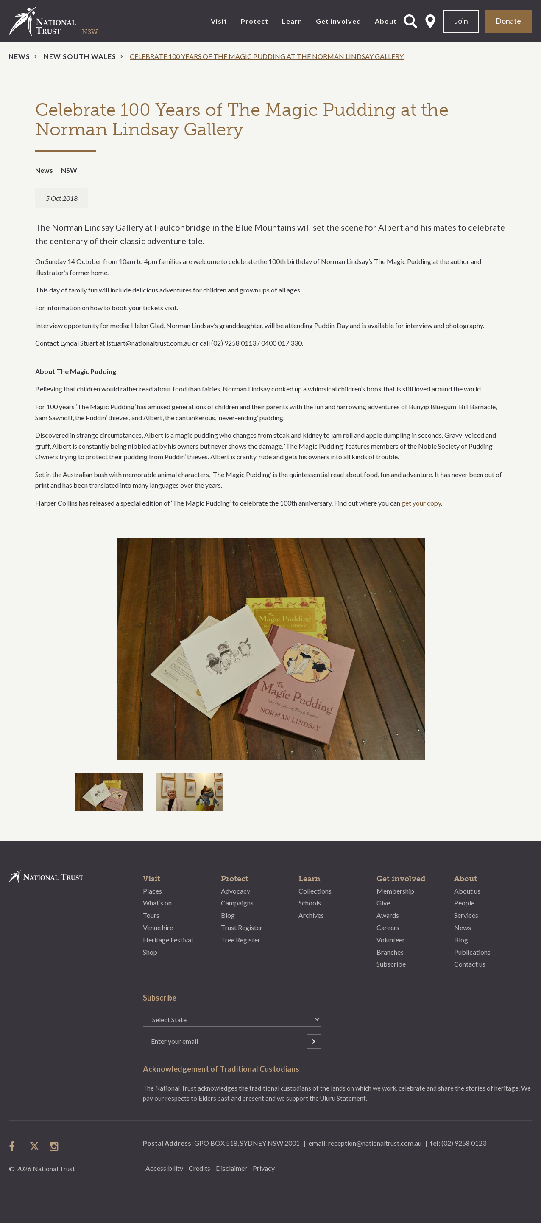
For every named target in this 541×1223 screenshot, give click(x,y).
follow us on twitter (34, 1146)
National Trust (60, 21)
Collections (315, 891)
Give (383, 903)
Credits (199, 1168)
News (19, 56)
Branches (390, 952)
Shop (150, 952)
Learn (292, 21)
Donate (508, 20)
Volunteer (390, 940)
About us (467, 891)
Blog (228, 915)
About (386, 21)
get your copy (421, 503)
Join (461, 20)
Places (152, 891)
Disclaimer (231, 1168)
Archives (311, 915)
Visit (219, 21)
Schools (309, 903)
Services (466, 915)
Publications (472, 952)
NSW (69, 170)
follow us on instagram (55, 1146)
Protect (254, 21)
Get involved (338, 21)
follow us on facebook (14, 1146)
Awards (387, 915)
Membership (395, 891)
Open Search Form (410, 21)
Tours (151, 915)
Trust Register (241, 927)
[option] (270, 649)
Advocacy (235, 891)
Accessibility (164, 1168)
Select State (430, 21)
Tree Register (240, 940)
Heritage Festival (168, 940)
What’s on (157, 903)
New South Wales (80, 56)
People (464, 903)
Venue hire (158, 927)
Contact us (469, 964)
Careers (387, 927)
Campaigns (237, 903)
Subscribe (391, 964)
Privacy (264, 1168)
